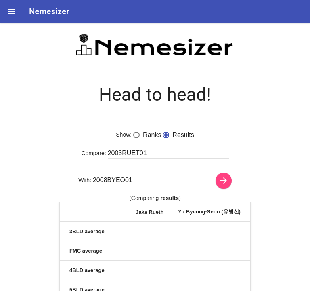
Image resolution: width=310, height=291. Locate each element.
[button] (11, 11)
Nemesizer (49, 11)
